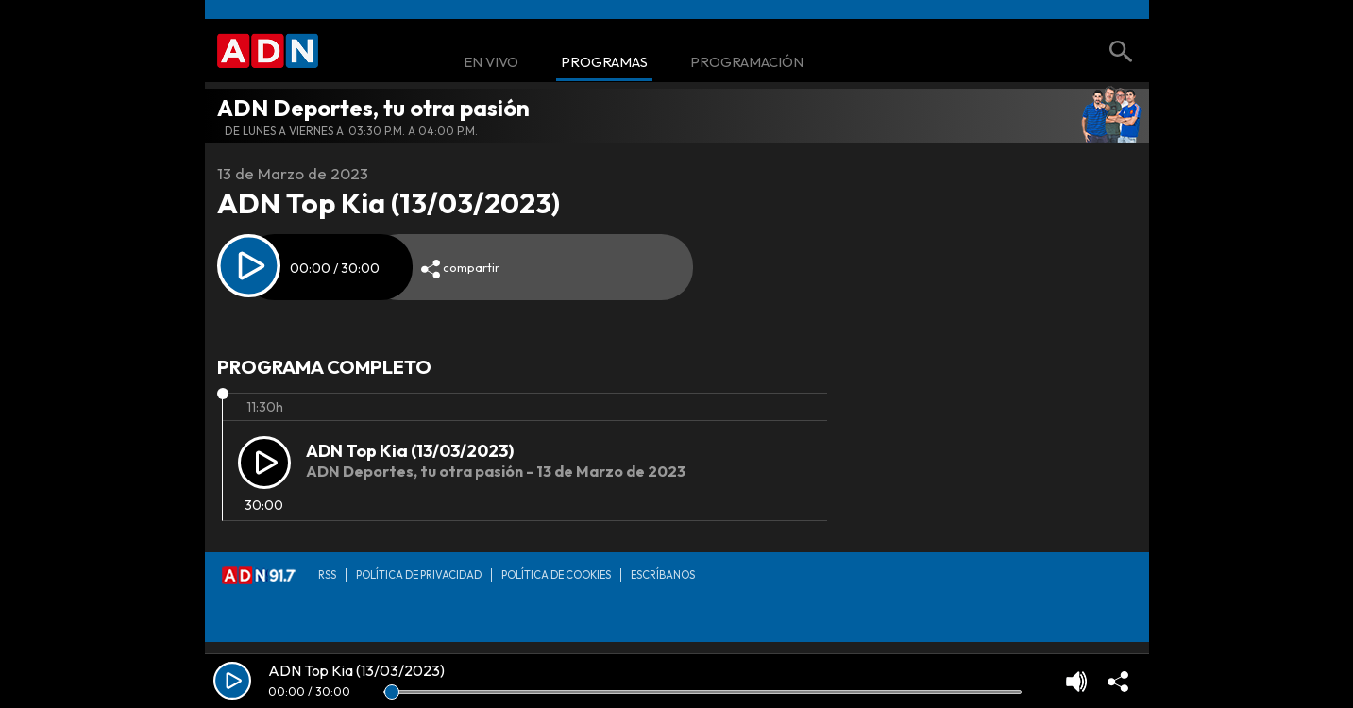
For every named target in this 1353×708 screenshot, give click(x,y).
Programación (746, 63)
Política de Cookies (556, 575)
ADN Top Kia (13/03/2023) (410, 451)
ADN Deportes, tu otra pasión (373, 107)
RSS (327, 575)
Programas (604, 63)
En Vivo (491, 63)
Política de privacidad (419, 575)
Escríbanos (663, 575)
